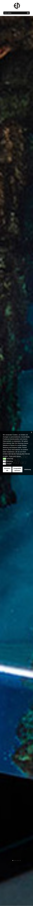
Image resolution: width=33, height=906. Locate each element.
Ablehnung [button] (27, 469)
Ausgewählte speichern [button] (17, 469)
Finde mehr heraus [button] (15, 456)
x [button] (31, 432)
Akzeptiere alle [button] (7, 469)
